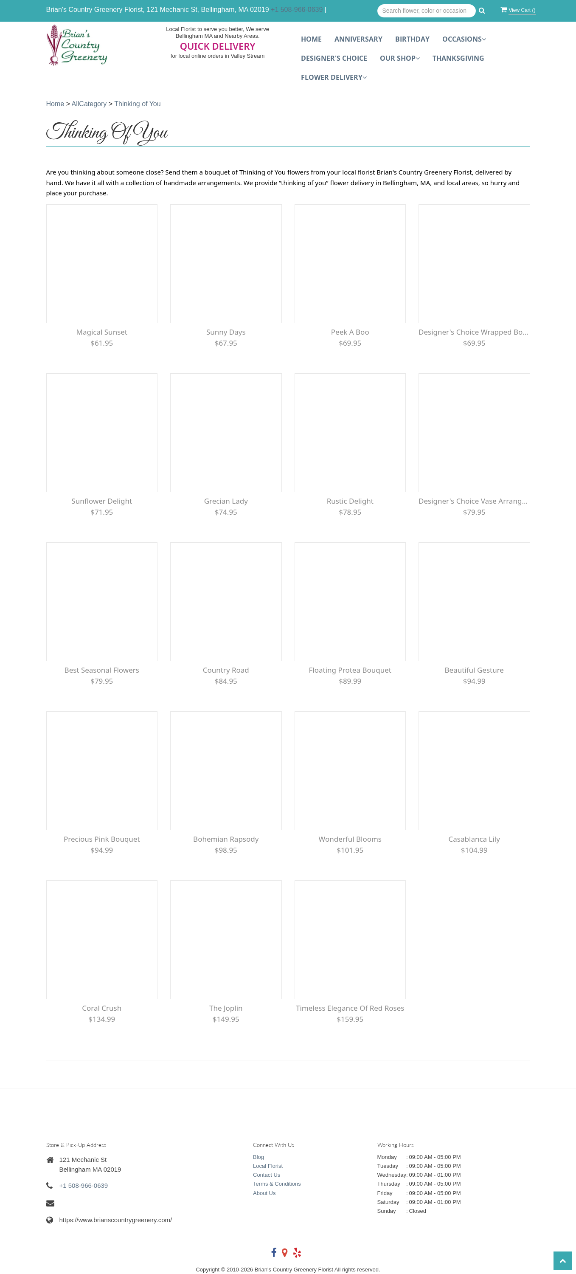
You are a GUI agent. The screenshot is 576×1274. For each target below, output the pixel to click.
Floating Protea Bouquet (350, 670)
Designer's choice (334, 58)
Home (311, 39)
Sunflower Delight (101, 501)
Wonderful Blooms (350, 839)
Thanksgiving (458, 58)
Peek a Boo (350, 332)
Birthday (412, 39)
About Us (264, 1193)
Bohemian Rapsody (225, 839)
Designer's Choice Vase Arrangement (474, 501)
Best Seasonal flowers (102, 670)
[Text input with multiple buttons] (426, 11)
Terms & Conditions (277, 1184)
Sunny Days (226, 332)
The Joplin (226, 1008)
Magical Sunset (101, 332)
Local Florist (268, 1166)
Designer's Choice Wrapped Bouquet (474, 332)
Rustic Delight (350, 501)
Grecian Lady (226, 501)
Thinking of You (137, 103)
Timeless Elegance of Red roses (350, 1008)
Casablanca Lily (474, 839)
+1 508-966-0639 (297, 9)
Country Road (226, 670)
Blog (258, 1157)
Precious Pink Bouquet (102, 839)
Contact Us (266, 1175)
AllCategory (89, 103)
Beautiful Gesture (474, 670)
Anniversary (358, 39)
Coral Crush (101, 1008)
